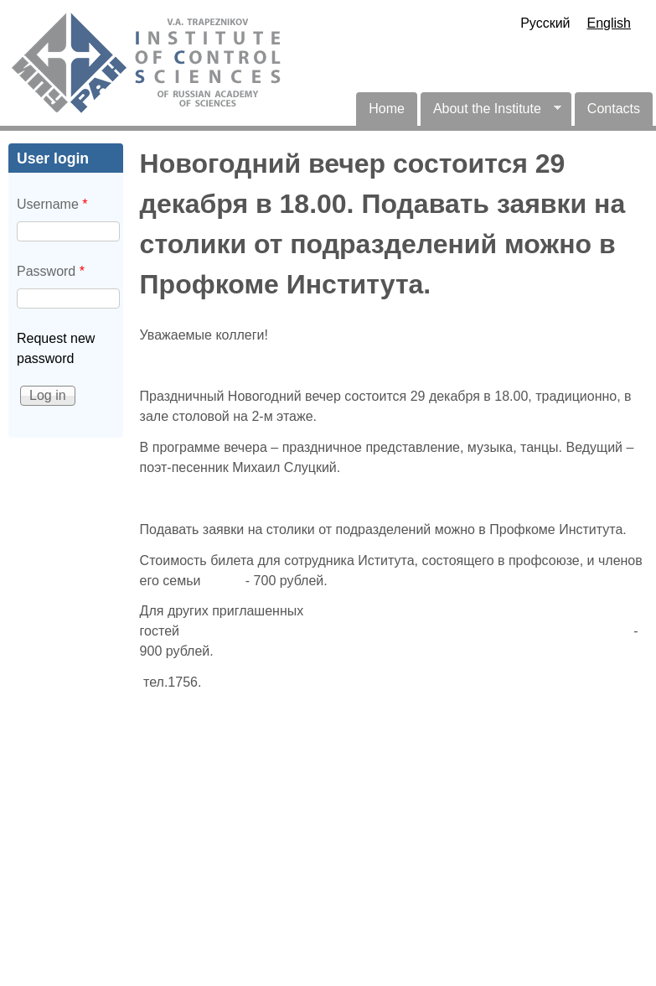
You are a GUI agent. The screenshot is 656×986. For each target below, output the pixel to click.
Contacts (613, 108)
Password (51, 271)
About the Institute (491, 113)
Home (387, 108)
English (609, 23)
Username (52, 204)
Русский (545, 23)
